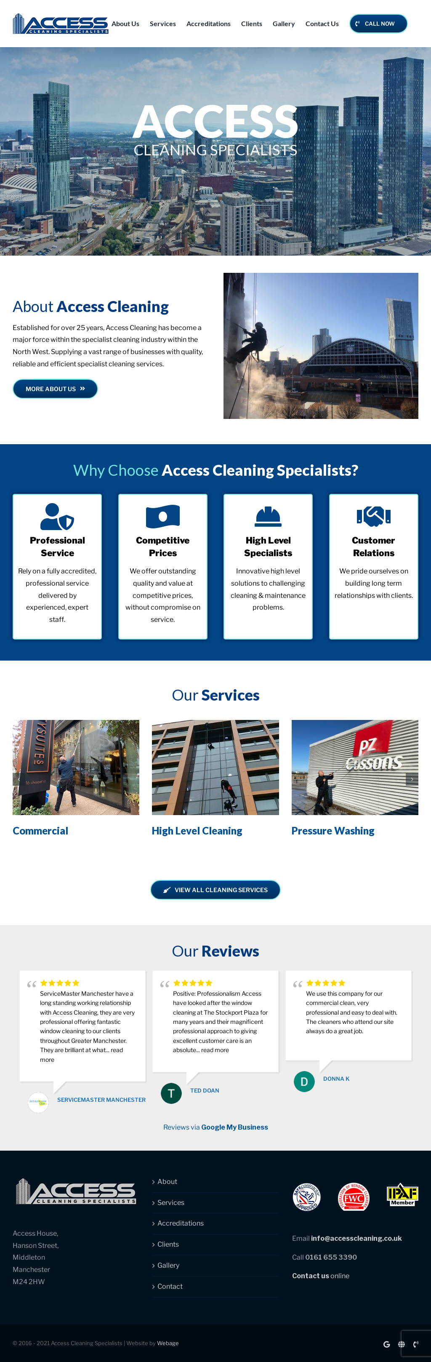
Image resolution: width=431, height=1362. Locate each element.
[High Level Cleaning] (215, 724)
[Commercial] (76, 724)
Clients (168, 1244)
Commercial (40, 830)
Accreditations (180, 1223)
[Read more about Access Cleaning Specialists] (55, 389)
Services (170, 1203)
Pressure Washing (333, 830)
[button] (19, 779)
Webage (168, 1343)
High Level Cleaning (197, 830)
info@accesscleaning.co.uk (356, 1238)
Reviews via (215, 1127)
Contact (170, 1286)
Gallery (168, 1265)
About (167, 1182)
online (320, 1276)
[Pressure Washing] (355, 724)
